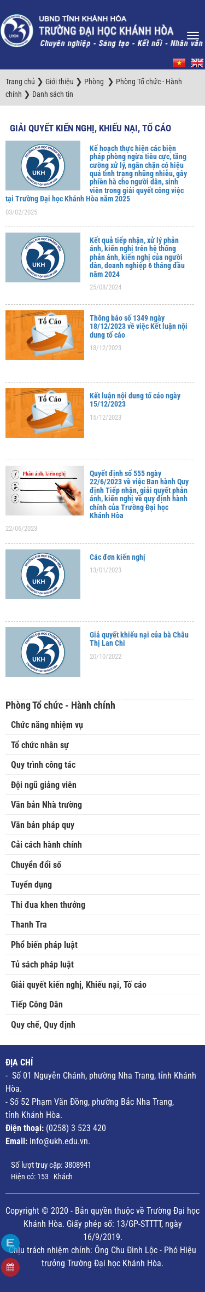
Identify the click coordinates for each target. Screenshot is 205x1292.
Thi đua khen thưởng (48, 905)
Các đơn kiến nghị (117, 557)
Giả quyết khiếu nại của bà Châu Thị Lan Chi (139, 638)
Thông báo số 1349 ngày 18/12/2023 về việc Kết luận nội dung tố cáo (139, 326)
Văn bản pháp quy (42, 825)
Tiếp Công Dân (37, 1004)
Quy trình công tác (43, 765)
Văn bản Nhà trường (46, 804)
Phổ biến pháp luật (44, 945)
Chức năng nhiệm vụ (47, 725)
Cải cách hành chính (46, 844)
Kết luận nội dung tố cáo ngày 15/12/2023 (135, 399)
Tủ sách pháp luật (42, 964)
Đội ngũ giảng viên (44, 785)
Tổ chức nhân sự (40, 745)
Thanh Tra (29, 924)
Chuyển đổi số (36, 865)
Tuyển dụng (31, 884)
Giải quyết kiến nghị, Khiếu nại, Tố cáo (90, 128)
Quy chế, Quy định (43, 1024)
